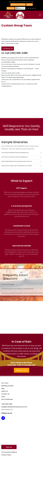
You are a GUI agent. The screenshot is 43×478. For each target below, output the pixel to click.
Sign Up (9, 447)
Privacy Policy (6, 455)
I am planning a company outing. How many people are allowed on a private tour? (21, 293)
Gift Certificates (7, 399)
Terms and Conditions (9, 452)
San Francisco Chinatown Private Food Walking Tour (14, 157)
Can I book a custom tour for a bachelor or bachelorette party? (17, 288)
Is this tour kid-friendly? (7, 284)
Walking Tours (21, 370)
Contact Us (8, 48)
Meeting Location (7, 386)
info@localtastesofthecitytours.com (21, 1)
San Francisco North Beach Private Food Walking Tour (15, 152)
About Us (4, 391)
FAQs (3, 397)
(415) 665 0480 (6, 404)
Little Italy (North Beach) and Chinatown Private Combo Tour (16, 161)
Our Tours (4, 383)
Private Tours (10, 8)
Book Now (29, 4)
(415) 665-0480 (14, 365)
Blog (2, 388)
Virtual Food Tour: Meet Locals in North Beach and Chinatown (16, 165)
